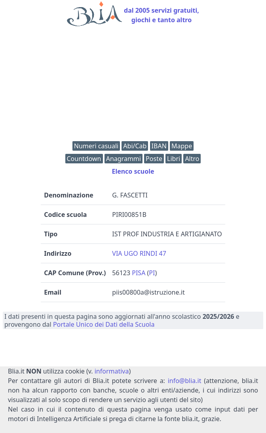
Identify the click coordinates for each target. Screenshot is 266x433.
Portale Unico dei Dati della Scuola (104, 324)
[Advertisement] (133, 85)
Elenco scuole (133, 171)
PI (152, 272)
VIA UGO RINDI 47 (139, 253)
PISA (138, 272)
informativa (112, 371)
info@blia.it (184, 380)
